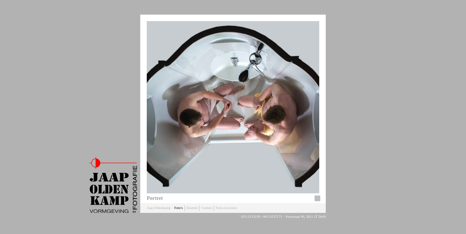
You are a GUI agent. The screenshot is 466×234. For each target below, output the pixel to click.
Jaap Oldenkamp (159, 208)
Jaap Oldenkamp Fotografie (113, 185)
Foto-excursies (226, 208)
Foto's (178, 208)
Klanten (192, 208)
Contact (206, 208)
